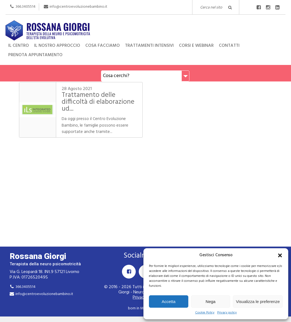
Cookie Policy (204, 312)
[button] (280, 255)
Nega (211, 301)
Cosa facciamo (102, 45)
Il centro (18, 45)
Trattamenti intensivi (149, 45)
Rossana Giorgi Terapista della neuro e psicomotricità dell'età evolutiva (145, 29)
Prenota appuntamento (35, 55)
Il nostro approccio (57, 45)
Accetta (168, 301)
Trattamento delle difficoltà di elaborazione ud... (97, 102)
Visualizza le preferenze (258, 301)
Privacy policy (227, 312)
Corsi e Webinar (196, 45)
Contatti (229, 45)
